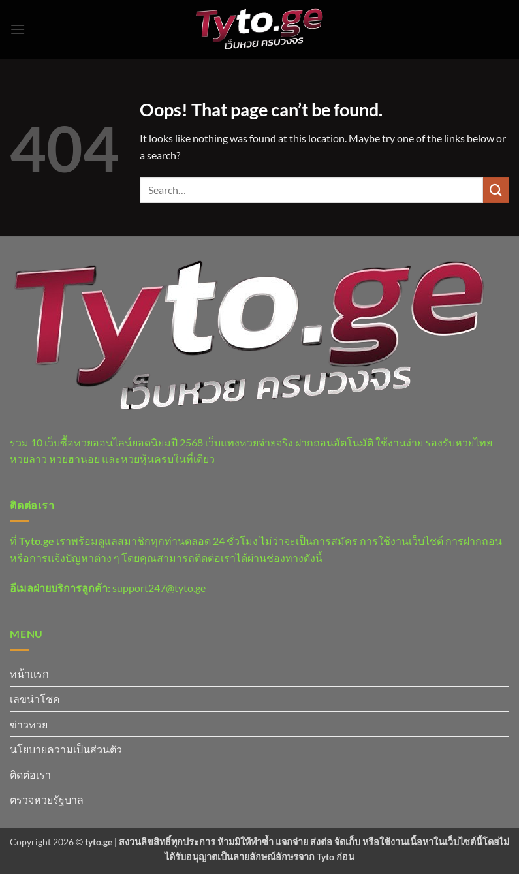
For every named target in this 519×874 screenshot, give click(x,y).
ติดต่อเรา (30, 774)
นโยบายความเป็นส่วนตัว (66, 749)
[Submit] (496, 189)
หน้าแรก (29, 673)
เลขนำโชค (35, 699)
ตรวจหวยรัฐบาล (47, 799)
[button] (17, 29)
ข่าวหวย (29, 724)
